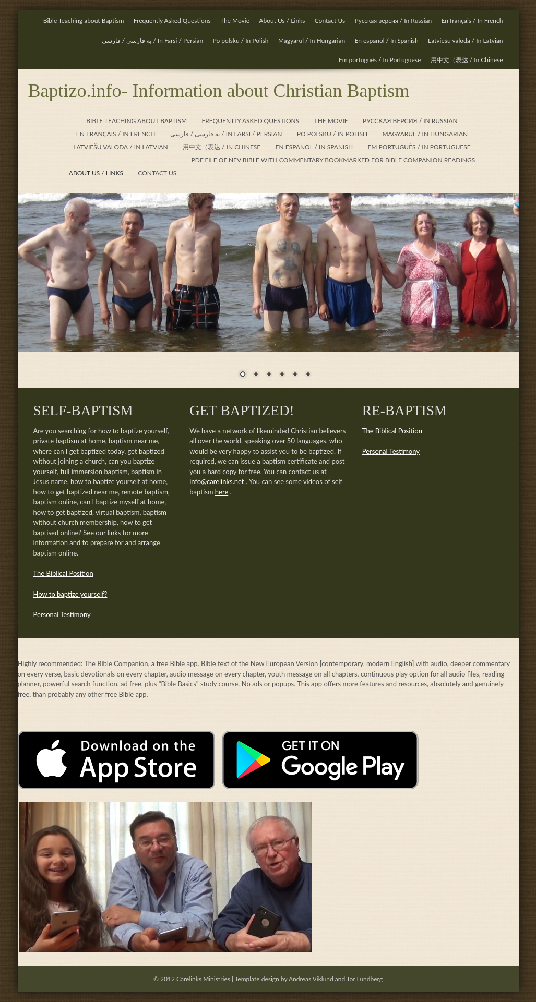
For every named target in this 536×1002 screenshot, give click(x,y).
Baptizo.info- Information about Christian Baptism (219, 90)
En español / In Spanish (386, 40)
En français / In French (472, 21)
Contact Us (330, 21)
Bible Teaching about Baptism (83, 21)
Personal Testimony (62, 614)
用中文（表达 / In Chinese (467, 60)
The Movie (234, 21)
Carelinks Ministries (203, 979)
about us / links (96, 173)
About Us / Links (282, 21)
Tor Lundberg (365, 979)
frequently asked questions (251, 121)
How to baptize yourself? (70, 594)
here (221, 492)
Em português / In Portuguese (380, 60)
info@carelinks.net (216, 481)
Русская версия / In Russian (393, 21)
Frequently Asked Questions (172, 21)
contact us (157, 173)
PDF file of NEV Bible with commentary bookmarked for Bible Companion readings (333, 160)
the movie (331, 121)
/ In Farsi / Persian (152, 40)
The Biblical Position (63, 573)
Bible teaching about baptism (136, 121)
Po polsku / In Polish (241, 40)
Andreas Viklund (311, 979)
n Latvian (465, 40)
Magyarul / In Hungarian (311, 40)
